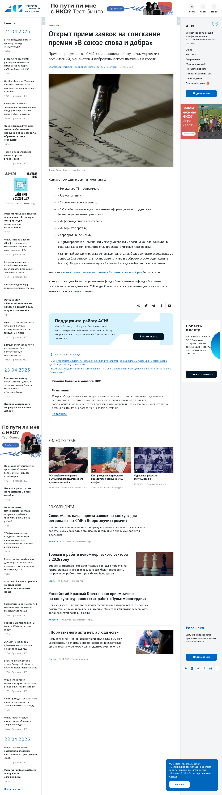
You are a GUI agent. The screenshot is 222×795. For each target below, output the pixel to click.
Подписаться (201, 93)
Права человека (80, 659)
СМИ (82, 364)
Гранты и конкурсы (106, 66)
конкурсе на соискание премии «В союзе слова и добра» (102, 272)
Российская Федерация (67, 354)
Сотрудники (193, 59)
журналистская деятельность (72, 360)
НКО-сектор (77, 581)
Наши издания (194, 78)
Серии (52, 581)
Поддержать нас (195, 83)
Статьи (52, 659)
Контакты (191, 54)
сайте (77, 291)
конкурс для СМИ (129, 360)
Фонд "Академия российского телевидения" (80, 368)
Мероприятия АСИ (196, 64)
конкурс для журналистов (103, 360)
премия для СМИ (69, 364)
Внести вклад (148, 336)
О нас (189, 49)
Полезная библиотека (199, 73)
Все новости (12, 789)
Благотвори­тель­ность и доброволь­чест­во (72, 66)
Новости (54, 25)
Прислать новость (196, 68)
